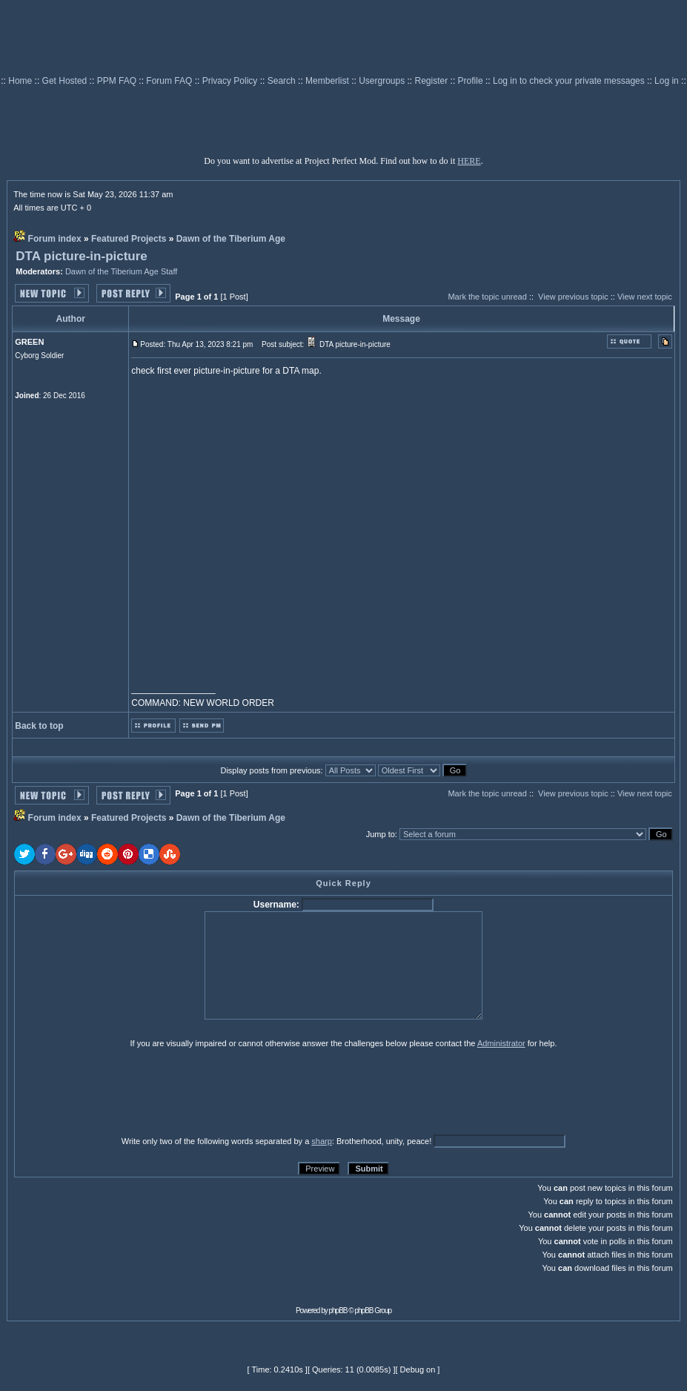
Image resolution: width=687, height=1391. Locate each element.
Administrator (501, 1043)
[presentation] (129, 1091)
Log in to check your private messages (570, 81)
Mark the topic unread (487, 296)
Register (433, 81)
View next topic (644, 296)
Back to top (39, 726)
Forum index (55, 239)
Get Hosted (66, 81)
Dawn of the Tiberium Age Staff (121, 271)
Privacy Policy (231, 81)
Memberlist (328, 81)
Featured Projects (128, 239)
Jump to (380, 834)
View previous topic (573, 296)
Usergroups (383, 81)
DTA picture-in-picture (81, 256)
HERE (468, 161)
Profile (471, 81)
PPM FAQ (118, 81)
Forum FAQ (170, 81)
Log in (666, 81)
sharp (321, 1141)
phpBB (338, 1310)
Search (283, 81)
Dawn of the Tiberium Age (230, 239)
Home (21, 81)
